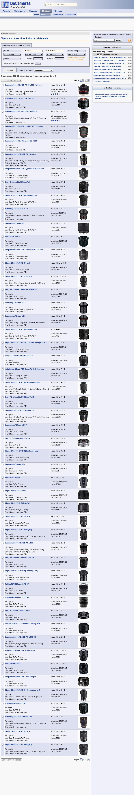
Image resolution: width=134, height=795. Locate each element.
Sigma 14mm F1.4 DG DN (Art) (17, 263)
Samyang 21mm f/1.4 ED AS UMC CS (20, 637)
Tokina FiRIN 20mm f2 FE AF (17, 584)
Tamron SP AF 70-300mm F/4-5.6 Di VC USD (109, 63)
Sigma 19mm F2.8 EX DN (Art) (17, 503)
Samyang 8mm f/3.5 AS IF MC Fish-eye (21, 111)
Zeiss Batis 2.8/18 (12, 477)
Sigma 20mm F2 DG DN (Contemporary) (21, 571)
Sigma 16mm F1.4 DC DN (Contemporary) (22, 382)
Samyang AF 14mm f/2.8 (15, 316)
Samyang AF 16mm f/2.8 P (16, 425)
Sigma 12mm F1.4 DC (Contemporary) (21, 195)
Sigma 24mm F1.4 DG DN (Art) (17, 731)
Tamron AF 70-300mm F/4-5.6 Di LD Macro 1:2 (109, 60)
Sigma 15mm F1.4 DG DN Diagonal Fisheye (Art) (25, 342)
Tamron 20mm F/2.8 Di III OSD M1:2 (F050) (22, 624)
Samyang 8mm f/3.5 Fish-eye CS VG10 (21, 141)
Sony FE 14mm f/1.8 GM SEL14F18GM (21, 289)
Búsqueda (45, 15)
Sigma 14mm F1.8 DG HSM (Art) (18, 276)
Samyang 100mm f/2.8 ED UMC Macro (107, 66)
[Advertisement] (49, 24)
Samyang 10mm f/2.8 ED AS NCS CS (20, 154)
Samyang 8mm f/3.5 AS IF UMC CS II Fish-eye (24, 126)
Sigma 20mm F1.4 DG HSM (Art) (18, 530)
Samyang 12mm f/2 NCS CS (16, 208)
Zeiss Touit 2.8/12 (12, 236)
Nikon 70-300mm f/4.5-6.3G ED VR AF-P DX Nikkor (111, 78)
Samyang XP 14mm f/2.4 (15, 303)
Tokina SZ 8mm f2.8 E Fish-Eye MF (19, 98)
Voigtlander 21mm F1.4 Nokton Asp (20, 650)
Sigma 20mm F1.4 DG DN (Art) (17, 516)
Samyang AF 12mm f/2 (14, 223)
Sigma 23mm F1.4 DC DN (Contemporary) (22, 690)
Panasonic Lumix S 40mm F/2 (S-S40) (107, 69)
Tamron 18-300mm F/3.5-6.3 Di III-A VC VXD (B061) (111, 72)
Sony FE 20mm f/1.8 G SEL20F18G (19, 557)
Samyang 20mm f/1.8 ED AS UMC (19, 543)
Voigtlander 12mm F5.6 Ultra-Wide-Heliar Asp (24, 250)
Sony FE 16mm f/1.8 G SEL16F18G (19, 397)
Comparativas (57, 15)
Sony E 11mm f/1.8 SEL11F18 (17, 182)
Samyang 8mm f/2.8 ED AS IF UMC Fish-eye (23, 85)
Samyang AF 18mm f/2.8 (15, 464)
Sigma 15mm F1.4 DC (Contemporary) (21, 329)
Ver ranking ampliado (102, 81)
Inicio (36, 15)
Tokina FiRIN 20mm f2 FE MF (17, 597)
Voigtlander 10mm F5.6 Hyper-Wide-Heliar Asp (24, 169)
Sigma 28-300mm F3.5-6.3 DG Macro (106, 75)
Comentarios (71, 15)
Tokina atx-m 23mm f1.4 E (16, 703)
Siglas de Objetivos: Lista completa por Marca (111, 94)
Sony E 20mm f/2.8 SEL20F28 (17, 610)
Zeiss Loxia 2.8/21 (12, 663)
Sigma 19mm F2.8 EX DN (15, 491)
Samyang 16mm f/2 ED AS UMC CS (19, 410)
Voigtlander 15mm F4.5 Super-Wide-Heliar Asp (24, 369)
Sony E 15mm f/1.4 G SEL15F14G (19, 356)
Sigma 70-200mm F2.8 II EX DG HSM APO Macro (110, 57)
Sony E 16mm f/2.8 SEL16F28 (17, 438)
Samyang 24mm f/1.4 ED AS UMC (19, 716)
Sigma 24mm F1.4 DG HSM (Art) (18, 744)
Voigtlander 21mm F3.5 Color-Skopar (20, 677)
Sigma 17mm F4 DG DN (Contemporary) (21, 451)
